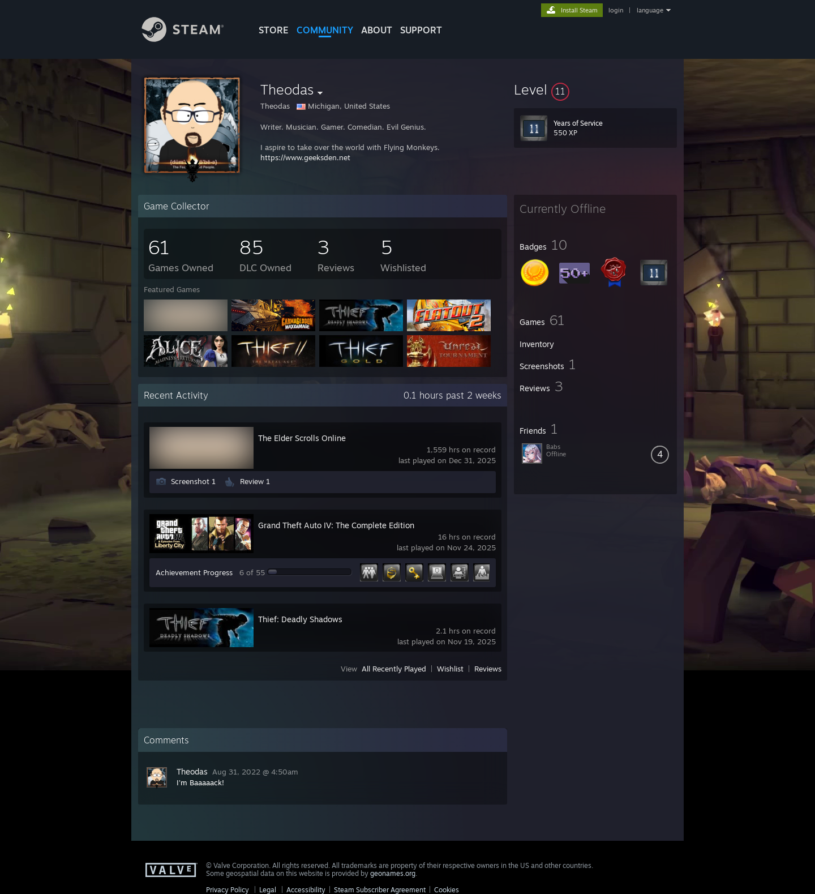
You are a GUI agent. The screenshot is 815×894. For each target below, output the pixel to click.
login (615, 10)
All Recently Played (394, 668)
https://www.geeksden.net (305, 157)
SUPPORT (421, 30)
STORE (274, 30)
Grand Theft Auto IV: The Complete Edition (336, 525)
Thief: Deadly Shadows (300, 619)
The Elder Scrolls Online (302, 438)
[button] (595, 89)
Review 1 (255, 481)
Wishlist (450, 668)
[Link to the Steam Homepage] (191, 39)
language (650, 10)
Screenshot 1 (193, 481)
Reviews (487, 668)
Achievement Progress (194, 572)
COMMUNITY (325, 30)
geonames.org (392, 873)
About (376, 30)
